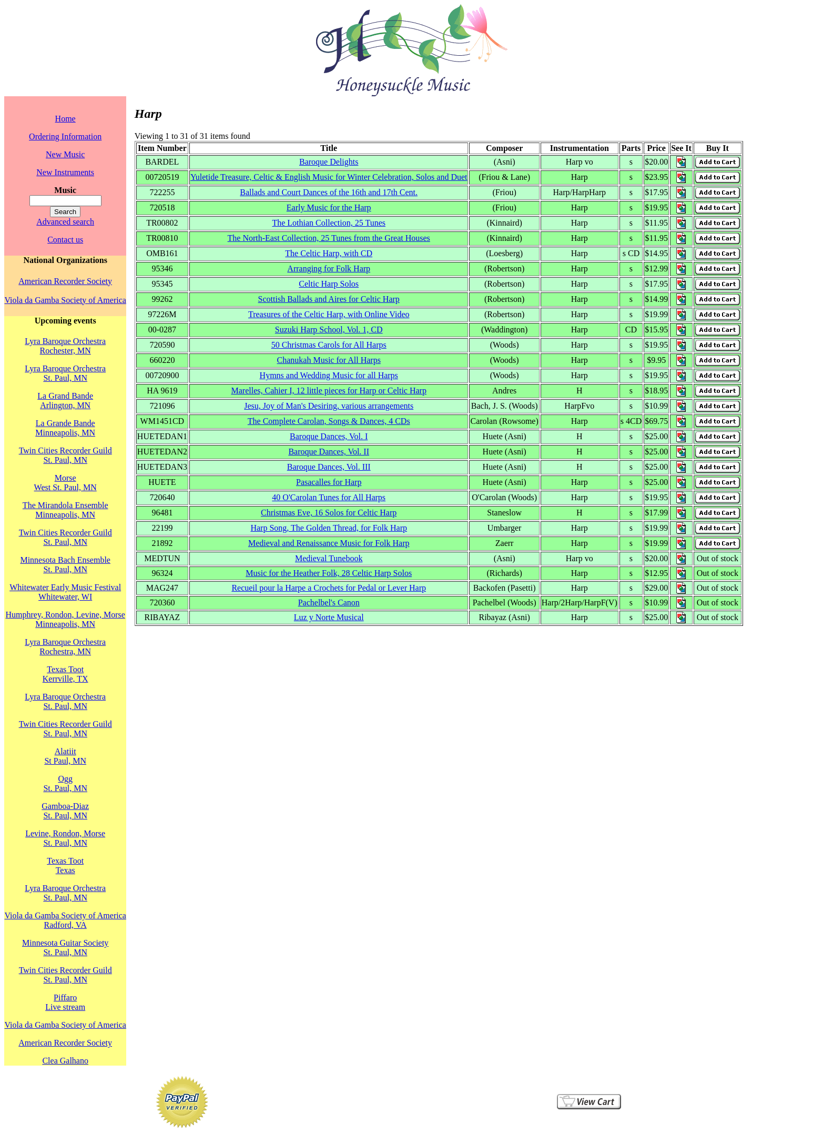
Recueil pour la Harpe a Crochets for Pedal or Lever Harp (328, 587)
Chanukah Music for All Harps (329, 360)
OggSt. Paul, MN (65, 783)
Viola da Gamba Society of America (65, 300)
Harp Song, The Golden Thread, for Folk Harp (328, 527)
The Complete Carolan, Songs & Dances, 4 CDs (329, 421)
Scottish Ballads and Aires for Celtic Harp (329, 299)
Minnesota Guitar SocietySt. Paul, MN (65, 947)
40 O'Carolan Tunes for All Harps (328, 497)
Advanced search (65, 221)
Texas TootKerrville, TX (65, 674)
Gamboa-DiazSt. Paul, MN (65, 811)
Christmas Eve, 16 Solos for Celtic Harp (329, 512)
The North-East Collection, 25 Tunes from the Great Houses (329, 238)
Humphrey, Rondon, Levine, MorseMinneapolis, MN (65, 619)
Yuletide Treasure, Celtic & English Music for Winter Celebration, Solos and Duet (329, 177)
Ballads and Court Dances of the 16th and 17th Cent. (329, 192)
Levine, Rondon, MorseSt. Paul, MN (65, 838)
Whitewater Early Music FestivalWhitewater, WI (65, 592)
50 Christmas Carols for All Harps (329, 344)
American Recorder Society (65, 281)
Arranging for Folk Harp (328, 268)
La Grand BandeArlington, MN (65, 400)
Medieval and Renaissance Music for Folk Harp (329, 543)
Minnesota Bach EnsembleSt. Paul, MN (65, 564)
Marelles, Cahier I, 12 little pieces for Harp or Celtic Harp (328, 390)
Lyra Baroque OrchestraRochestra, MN (65, 646)
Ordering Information (65, 136)
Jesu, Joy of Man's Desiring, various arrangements (328, 405)
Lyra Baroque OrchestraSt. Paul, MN (65, 373)
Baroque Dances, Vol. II (328, 451)
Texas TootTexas (65, 865)
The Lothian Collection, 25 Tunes (328, 222)
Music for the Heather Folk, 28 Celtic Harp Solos (329, 573)
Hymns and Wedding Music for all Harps (329, 375)
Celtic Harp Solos (329, 283)
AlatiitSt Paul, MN (65, 756)
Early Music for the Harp (329, 207)
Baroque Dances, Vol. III (329, 466)
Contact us (65, 239)
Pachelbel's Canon (329, 602)
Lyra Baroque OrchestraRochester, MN (65, 346)
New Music (65, 154)
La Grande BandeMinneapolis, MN (65, 428)
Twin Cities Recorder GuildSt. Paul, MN (65, 455)
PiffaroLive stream (65, 1002)
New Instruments (65, 172)
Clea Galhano (65, 1060)
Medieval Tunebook (328, 558)
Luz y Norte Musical (329, 617)
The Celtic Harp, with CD (328, 253)
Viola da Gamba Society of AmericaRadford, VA (65, 920)
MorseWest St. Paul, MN (65, 482)
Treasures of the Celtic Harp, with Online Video (329, 314)
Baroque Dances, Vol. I (329, 436)
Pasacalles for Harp (328, 482)
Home (65, 118)
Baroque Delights (328, 161)
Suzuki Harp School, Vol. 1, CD (329, 329)
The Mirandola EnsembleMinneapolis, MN (65, 510)
